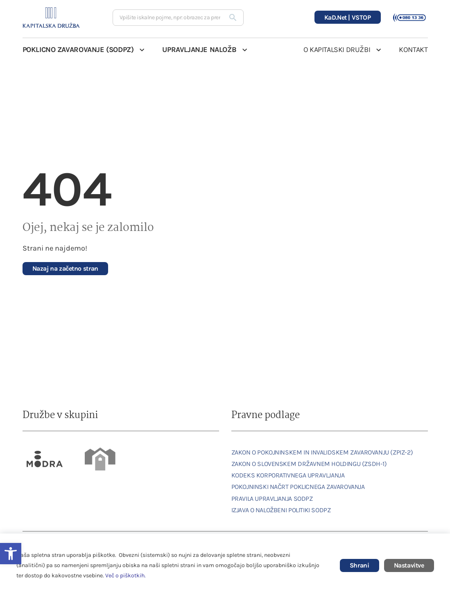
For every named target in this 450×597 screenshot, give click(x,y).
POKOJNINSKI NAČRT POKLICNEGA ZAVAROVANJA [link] (298, 487)
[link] (65, 268)
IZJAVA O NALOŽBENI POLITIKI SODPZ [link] (281, 510)
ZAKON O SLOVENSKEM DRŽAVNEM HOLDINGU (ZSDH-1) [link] (309, 464)
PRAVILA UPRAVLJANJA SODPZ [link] (272, 498)
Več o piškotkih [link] (125, 575)
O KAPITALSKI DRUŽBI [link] (336, 49)
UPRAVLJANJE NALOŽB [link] (199, 49)
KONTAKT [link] (413, 49)
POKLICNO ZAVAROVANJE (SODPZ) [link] (78, 49)
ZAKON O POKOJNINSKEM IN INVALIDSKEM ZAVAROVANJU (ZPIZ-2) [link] (322, 452)
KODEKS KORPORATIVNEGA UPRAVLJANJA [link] (288, 475)
